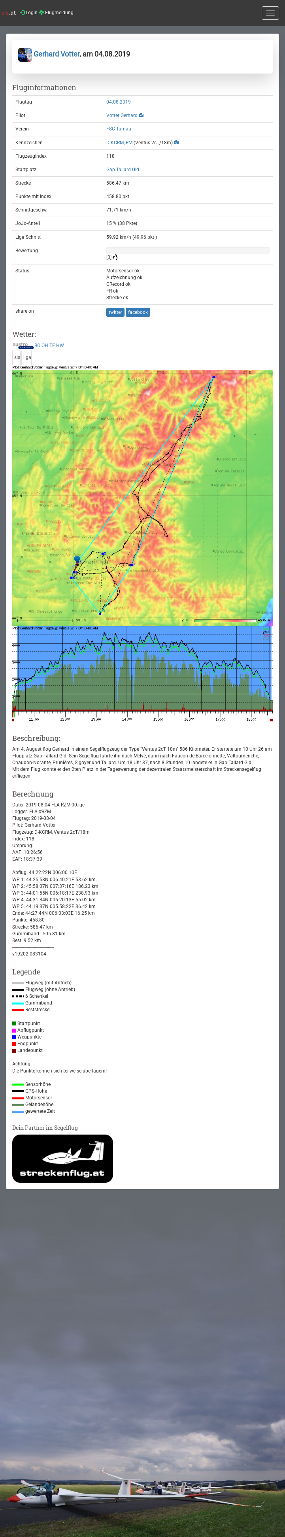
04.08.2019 (118, 102)
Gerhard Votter (48, 54)
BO (37, 345)
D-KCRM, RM (119, 142)
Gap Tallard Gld (122, 169)
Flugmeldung (56, 12)
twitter (115, 312)
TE (52, 345)
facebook (138, 312)
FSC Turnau (118, 129)
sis (17, 357)
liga (27, 357)
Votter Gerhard (122, 115)
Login (29, 12)
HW (60, 345)
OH (45, 345)
